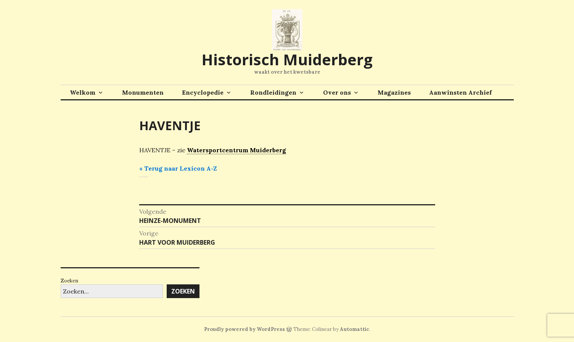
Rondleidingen (273, 92)
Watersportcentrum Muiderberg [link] (236, 150)
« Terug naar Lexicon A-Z (178, 168)
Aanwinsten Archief (460, 92)
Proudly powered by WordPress (244, 329)
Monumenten (143, 92)
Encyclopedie (202, 92)
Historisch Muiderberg (287, 59)
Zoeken (69, 280)
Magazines (394, 92)
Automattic (354, 329)
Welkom (82, 92)
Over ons (337, 92)
